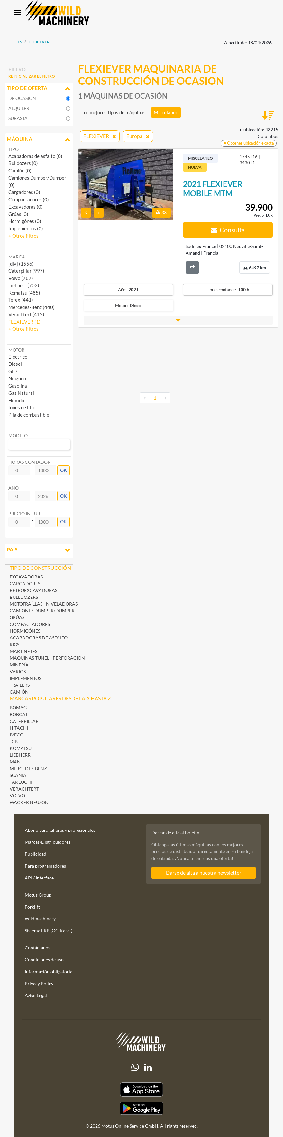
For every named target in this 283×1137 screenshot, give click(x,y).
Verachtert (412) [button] (26, 314)
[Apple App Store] (141, 1089)
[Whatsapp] (135, 1067)
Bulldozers (24, 597)
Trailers (20, 685)
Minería (19, 664)
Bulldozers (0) (23, 163)
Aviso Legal (36, 995)
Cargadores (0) (24, 192)
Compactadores (30, 624)
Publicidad (35, 854)
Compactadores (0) (28, 199)
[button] (23, 235)
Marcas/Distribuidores (47, 842)
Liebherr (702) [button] (23, 285)
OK (63, 470)
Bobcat (19, 714)
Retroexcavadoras (33, 590)
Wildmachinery (40, 918)
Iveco (16, 734)
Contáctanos (37, 947)
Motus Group (38, 895)
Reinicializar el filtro (31, 76)
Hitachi (19, 728)
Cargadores (25, 583)
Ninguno (17, 378)
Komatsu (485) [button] (24, 293)
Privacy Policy (39, 983)
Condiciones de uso (44, 959)
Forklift (32, 906)
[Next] (165, 398)
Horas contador (29, 462)
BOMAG (18, 707)
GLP (12, 371)
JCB (14, 741)
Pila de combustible (28, 415)
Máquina (39, 139)
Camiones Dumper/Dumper (42, 610)
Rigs (14, 644)
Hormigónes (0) (24, 221)
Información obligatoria (48, 971)
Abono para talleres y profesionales (60, 830)
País (39, 550)
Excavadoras (26, 576)
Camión (19, 692)
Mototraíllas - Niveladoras (44, 604)
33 (161, 212)
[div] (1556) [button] (21, 264)
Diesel (15, 364)
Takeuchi (21, 782)
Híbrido (16, 400)
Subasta (18, 118)
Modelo (18, 435)
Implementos (25, 678)
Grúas (17, 617)
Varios (18, 671)
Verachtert (24, 789)
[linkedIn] (148, 1067)
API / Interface (39, 877)
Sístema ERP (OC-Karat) (48, 930)
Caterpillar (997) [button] (26, 271)
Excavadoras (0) (25, 206)
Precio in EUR (24, 513)
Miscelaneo (166, 112)
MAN (15, 761)
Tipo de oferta (39, 88)
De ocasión (22, 98)
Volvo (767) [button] (20, 278)
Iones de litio (21, 407)
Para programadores (45, 866)
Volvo (17, 795)
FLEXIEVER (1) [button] (24, 322)
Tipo (13, 149)
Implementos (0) (25, 228)
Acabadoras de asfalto (39, 637)
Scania (18, 775)
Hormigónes (25, 631)
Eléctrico (17, 357)
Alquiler (18, 108)
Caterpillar (24, 721)
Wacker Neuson (29, 802)
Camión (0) (20, 170)
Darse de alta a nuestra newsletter (203, 873)
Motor (16, 350)
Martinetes (23, 651)
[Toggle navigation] (17, 13)
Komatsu (21, 748)
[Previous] (145, 398)
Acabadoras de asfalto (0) (35, 156)
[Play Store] (141, 1108)
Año (13, 488)
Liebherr (20, 755)
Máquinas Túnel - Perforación (47, 658)
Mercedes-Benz (28, 768)
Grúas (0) (18, 214)
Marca (16, 256)
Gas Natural (21, 393)
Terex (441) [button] (20, 300)
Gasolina (17, 386)
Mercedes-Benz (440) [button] (31, 307)
